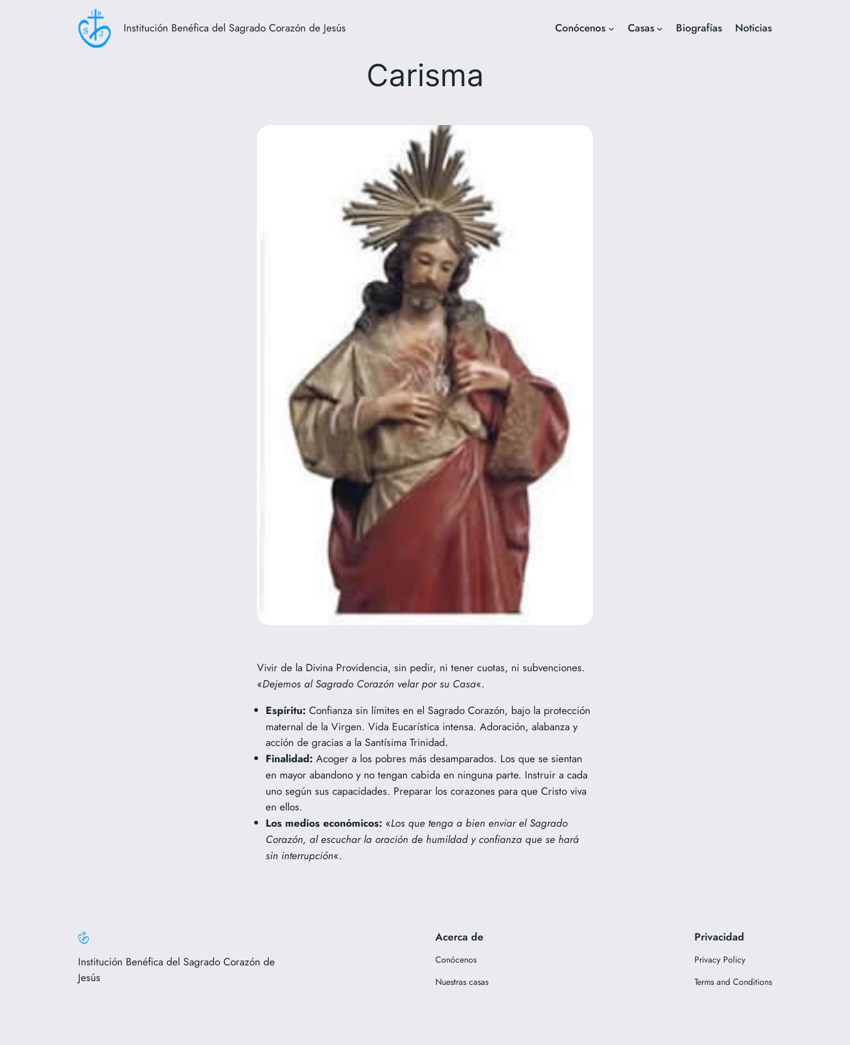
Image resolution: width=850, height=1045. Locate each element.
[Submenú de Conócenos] (611, 28)
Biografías (699, 27)
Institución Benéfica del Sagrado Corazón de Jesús (235, 27)
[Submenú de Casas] (659, 28)
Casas (641, 27)
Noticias (753, 27)
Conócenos (580, 27)
